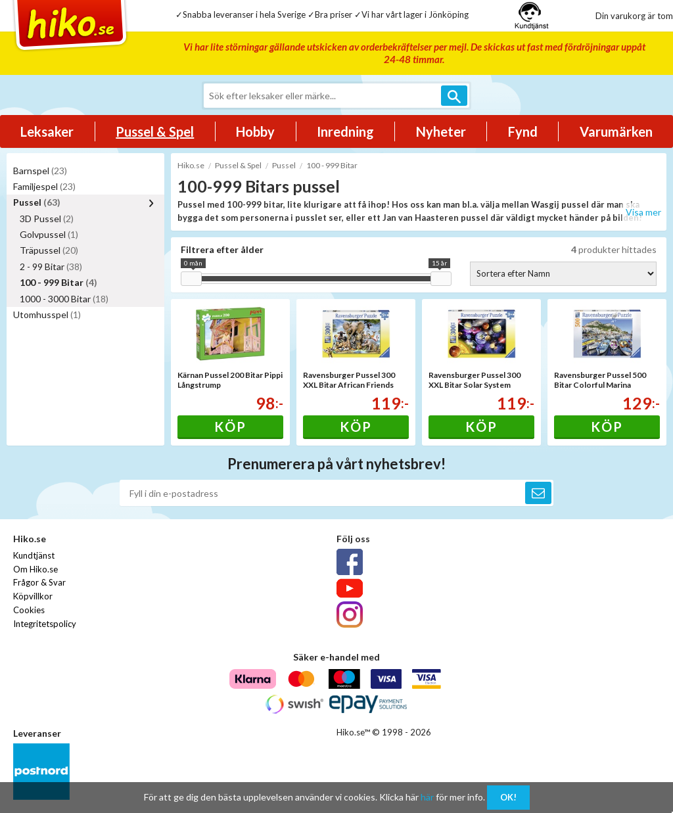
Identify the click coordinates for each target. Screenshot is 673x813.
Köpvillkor (33, 596)
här (427, 796)
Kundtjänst (34, 555)
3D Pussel (47, 218)
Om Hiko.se (35, 569)
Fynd (523, 131)
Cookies (29, 610)
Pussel (36, 202)
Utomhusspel (47, 314)
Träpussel (49, 250)
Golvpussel (49, 234)
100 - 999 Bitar (58, 282)
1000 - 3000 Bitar (64, 298)
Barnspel (40, 170)
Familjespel (44, 186)
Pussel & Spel (155, 131)
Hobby (255, 131)
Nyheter (441, 131)
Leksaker (47, 131)
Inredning (345, 131)
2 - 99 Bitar (51, 266)
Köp (230, 426)
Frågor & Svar (39, 582)
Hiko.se (190, 165)
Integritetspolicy (44, 623)
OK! (508, 797)
